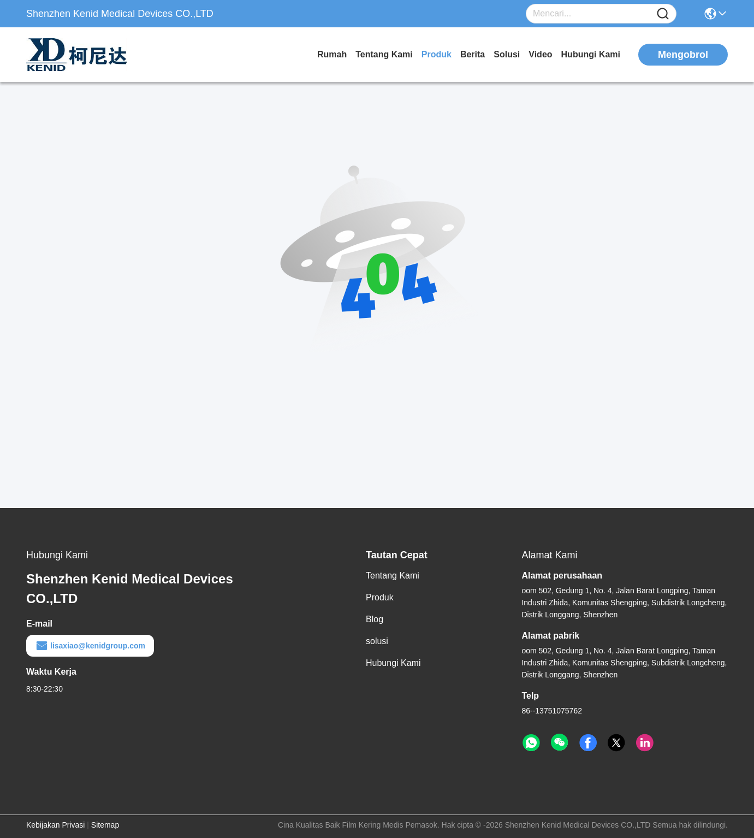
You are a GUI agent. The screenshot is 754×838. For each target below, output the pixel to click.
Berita (472, 54)
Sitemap (105, 825)
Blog (374, 619)
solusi (507, 54)
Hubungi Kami (590, 54)
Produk (436, 54)
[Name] (662, 14)
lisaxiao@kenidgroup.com (90, 646)
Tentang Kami (384, 54)
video (540, 54)
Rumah (332, 54)
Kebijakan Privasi (55, 825)
